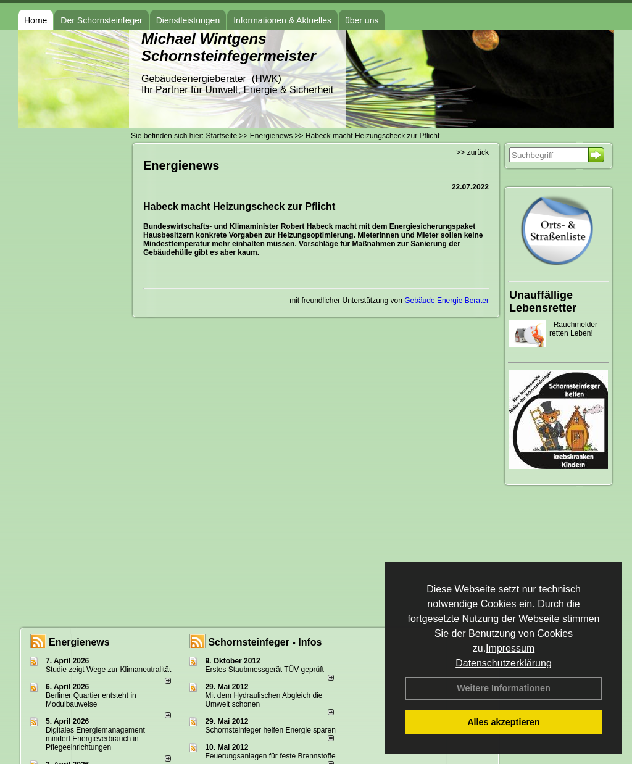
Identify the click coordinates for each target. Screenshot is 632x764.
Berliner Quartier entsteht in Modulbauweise (91, 699)
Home (35, 20)
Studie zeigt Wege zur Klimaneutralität (108, 669)
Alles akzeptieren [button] (503, 722)
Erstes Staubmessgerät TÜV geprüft (264, 669)
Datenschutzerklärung (503, 663)
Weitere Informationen (504, 688)
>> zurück (472, 152)
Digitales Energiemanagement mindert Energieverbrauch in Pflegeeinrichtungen (95, 739)
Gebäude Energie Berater (446, 300)
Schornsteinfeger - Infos (265, 642)
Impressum (510, 648)
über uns (361, 20)
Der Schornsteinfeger (101, 20)
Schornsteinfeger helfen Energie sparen (270, 730)
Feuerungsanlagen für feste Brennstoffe (270, 756)
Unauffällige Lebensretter (542, 301)
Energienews (79, 642)
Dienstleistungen (188, 20)
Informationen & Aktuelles (282, 20)
